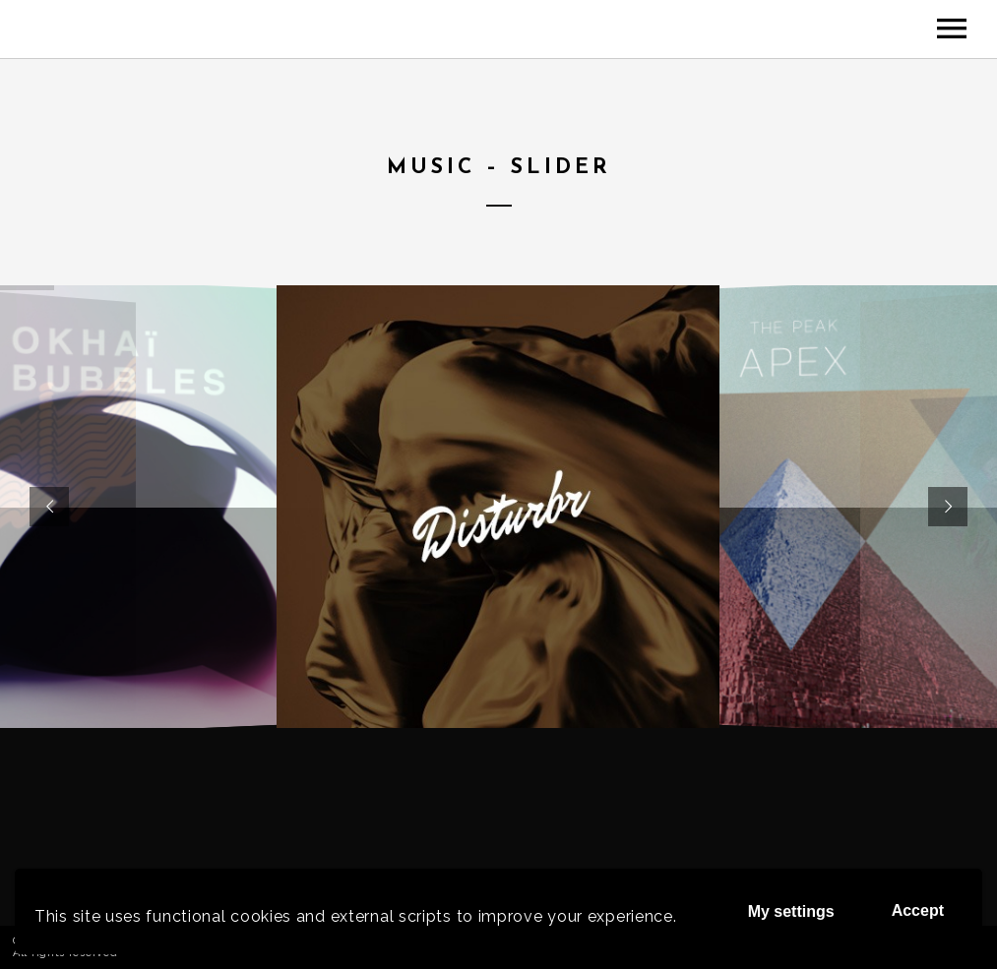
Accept (918, 910)
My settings (791, 911)
